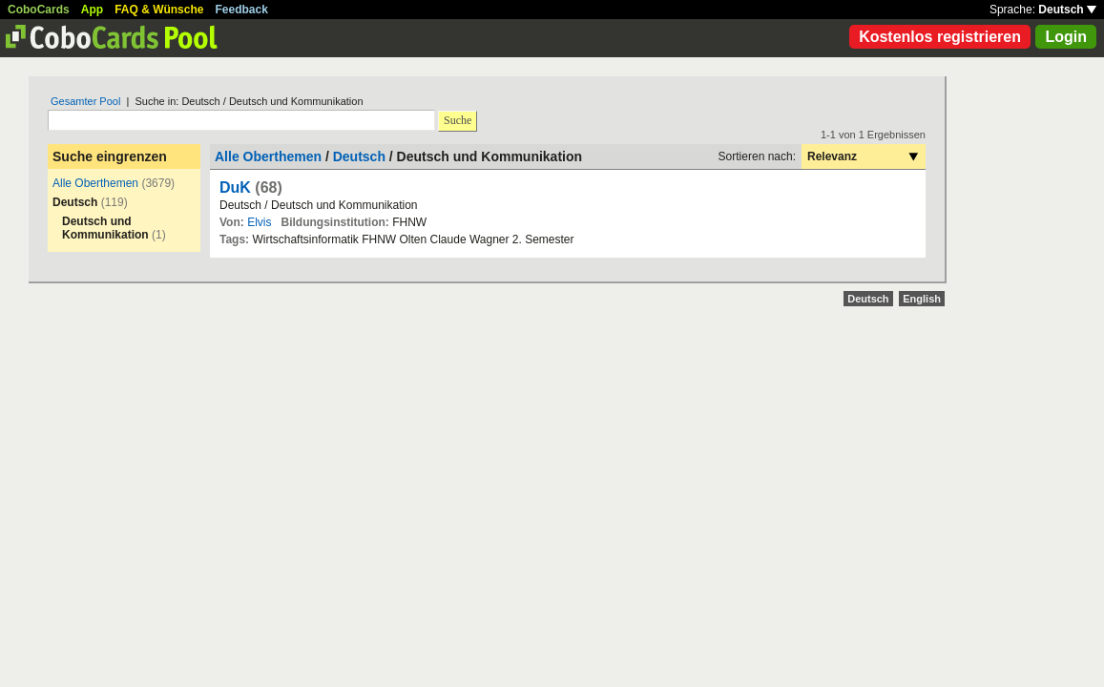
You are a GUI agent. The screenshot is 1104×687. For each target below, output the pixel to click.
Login (1066, 37)
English (922, 298)
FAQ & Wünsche (159, 9)
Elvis (259, 222)
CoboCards (39, 9)
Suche (457, 120)
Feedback (242, 9)
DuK (235, 187)
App (92, 9)
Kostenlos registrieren (940, 37)
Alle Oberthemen (95, 183)
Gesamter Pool (85, 101)
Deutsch (1067, 9)
